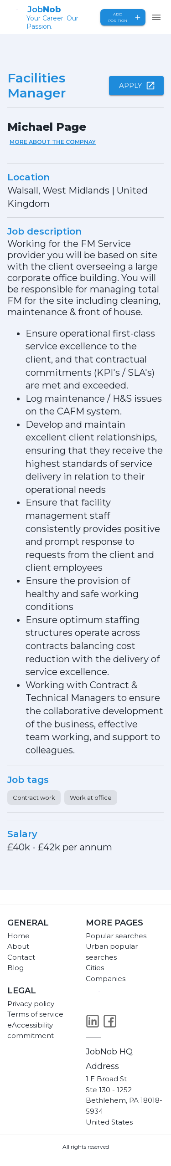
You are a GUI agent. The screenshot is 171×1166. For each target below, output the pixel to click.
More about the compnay (52, 141)
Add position (122, 17)
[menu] (156, 17)
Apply (136, 85)
